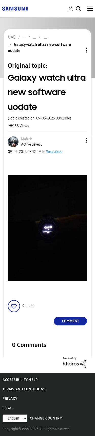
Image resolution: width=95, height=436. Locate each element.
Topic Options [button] (78, 50)
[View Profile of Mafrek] (26, 139)
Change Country (46, 418)
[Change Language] (15, 418)
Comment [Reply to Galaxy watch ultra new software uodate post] (70, 321)
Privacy (10, 398)
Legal (8, 408)
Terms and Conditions (24, 389)
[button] (78, 140)
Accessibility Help (20, 380)
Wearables (54, 152)
